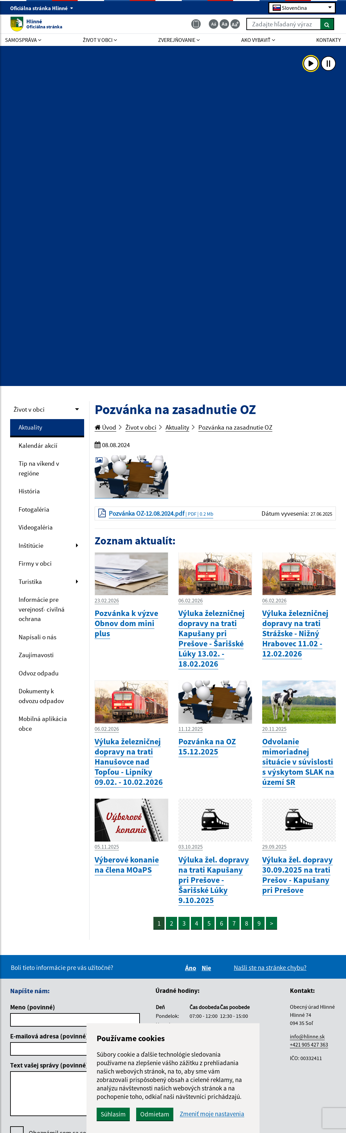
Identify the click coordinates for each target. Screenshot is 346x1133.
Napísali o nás (37, 637)
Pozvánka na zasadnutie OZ (235, 427)
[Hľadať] (327, 24)
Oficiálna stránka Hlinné (41, 8)
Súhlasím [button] (113, 1114)
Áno (191, 968)
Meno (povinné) (32, 1007)
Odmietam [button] (154, 1114)
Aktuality (30, 427)
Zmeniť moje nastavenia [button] (212, 1114)
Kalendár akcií (38, 445)
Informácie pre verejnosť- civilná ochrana (42, 609)
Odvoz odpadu (38, 673)
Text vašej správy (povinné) (49, 1065)
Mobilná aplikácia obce (43, 723)
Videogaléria (36, 527)
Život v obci (29, 409)
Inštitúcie (31, 545)
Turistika (30, 581)
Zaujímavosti (36, 655)
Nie (207, 968)
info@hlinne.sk (307, 1036)
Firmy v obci (35, 563)
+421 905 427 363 (309, 1044)
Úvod (105, 427)
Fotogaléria (34, 509)
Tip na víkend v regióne (39, 468)
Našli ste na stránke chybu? (270, 967)
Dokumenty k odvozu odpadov (41, 696)
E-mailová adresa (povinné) (49, 1036)
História (29, 491)
